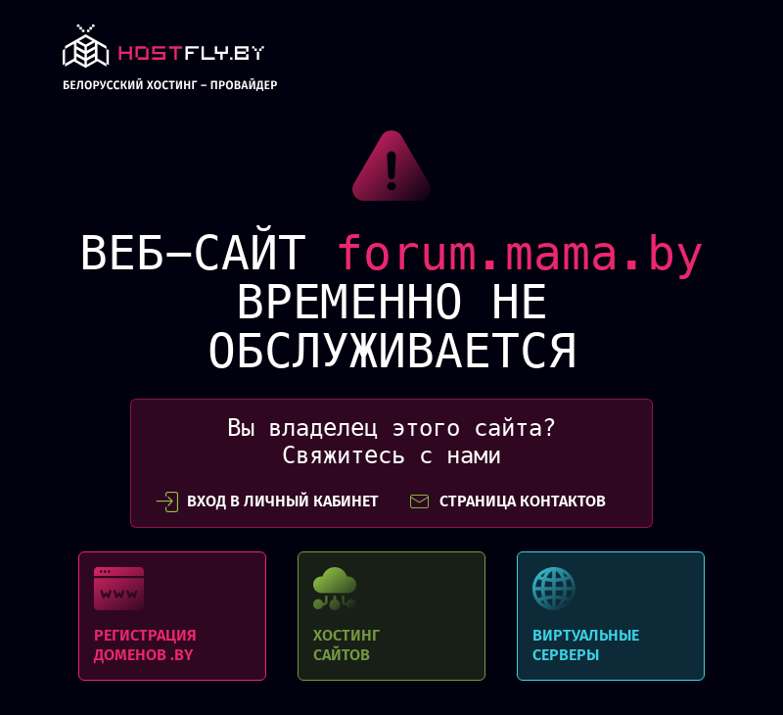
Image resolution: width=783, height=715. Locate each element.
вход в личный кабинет (267, 501)
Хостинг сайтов (391, 616)
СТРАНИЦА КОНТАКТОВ (507, 501)
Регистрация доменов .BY (172, 616)
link (170, 63)
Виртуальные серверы (611, 616)
